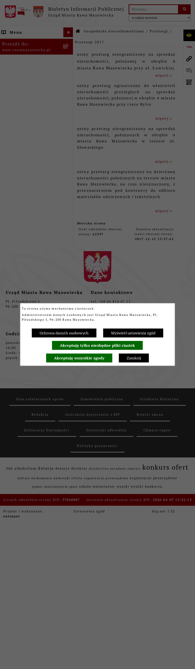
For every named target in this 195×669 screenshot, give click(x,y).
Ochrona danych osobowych (64, 332)
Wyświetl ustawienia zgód (133, 332)
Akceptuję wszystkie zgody (79, 357)
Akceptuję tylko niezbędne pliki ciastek (97, 345)
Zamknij (134, 357)
